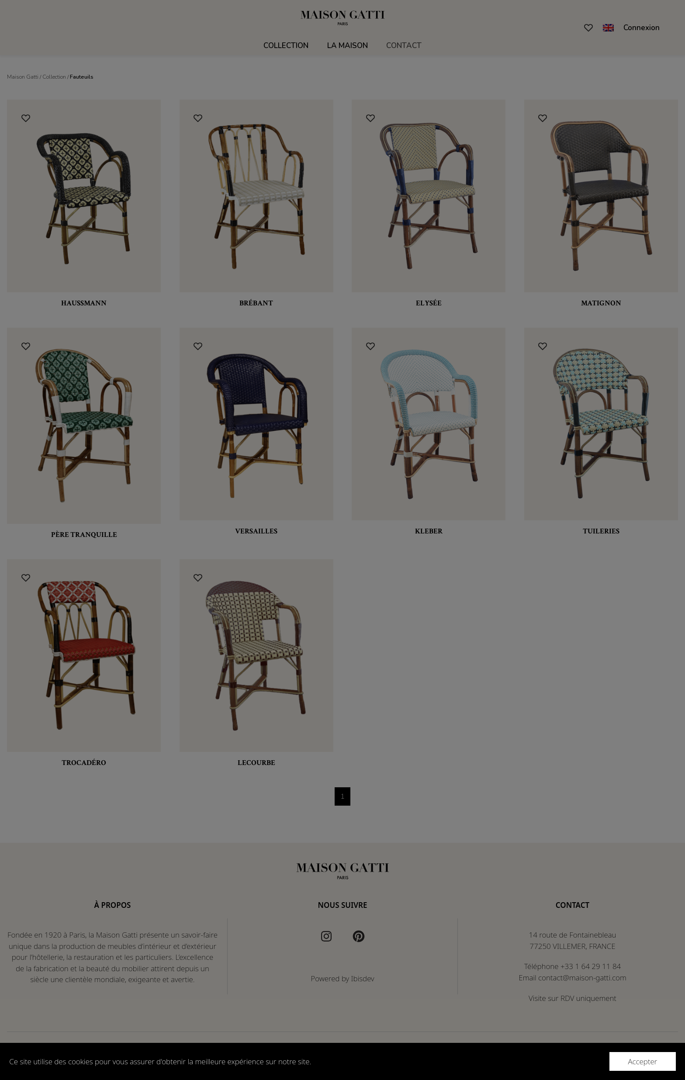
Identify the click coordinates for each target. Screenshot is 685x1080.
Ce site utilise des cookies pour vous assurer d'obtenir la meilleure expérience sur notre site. (160, 1061)
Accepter (642, 1061)
